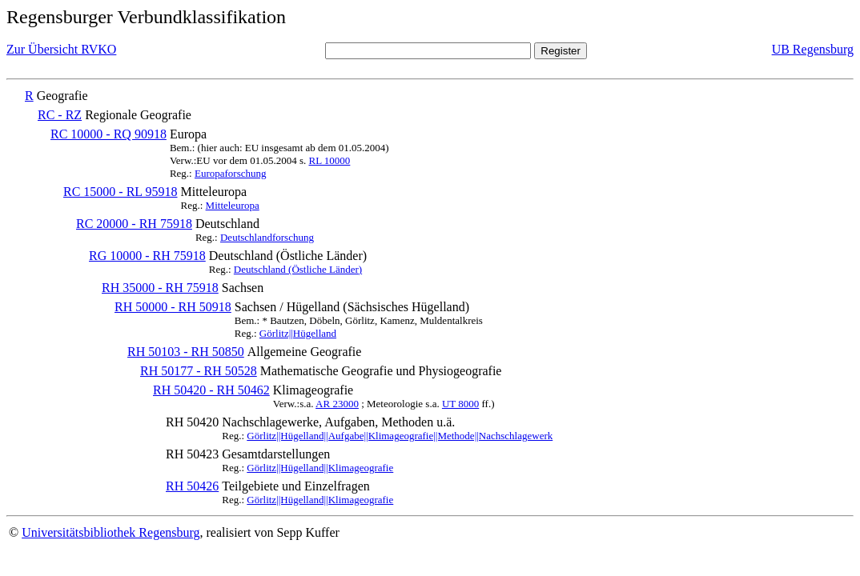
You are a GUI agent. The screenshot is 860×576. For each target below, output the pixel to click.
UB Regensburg (813, 49)
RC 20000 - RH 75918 (134, 223)
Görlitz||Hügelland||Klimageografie (320, 468)
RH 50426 (192, 486)
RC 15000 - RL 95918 (120, 191)
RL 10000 (329, 160)
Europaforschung (231, 173)
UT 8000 (460, 404)
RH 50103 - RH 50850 (185, 351)
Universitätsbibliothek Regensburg (110, 532)
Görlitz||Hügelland (297, 333)
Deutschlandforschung (267, 237)
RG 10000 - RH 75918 (147, 255)
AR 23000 (337, 404)
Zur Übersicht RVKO (61, 49)
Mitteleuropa (232, 205)
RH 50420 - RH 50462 (211, 390)
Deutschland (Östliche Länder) (298, 269)
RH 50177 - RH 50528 (198, 371)
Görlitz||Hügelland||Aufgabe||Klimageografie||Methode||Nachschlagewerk (400, 436)
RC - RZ (60, 115)
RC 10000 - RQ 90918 (108, 134)
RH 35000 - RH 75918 (160, 287)
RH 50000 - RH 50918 (173, 307)
